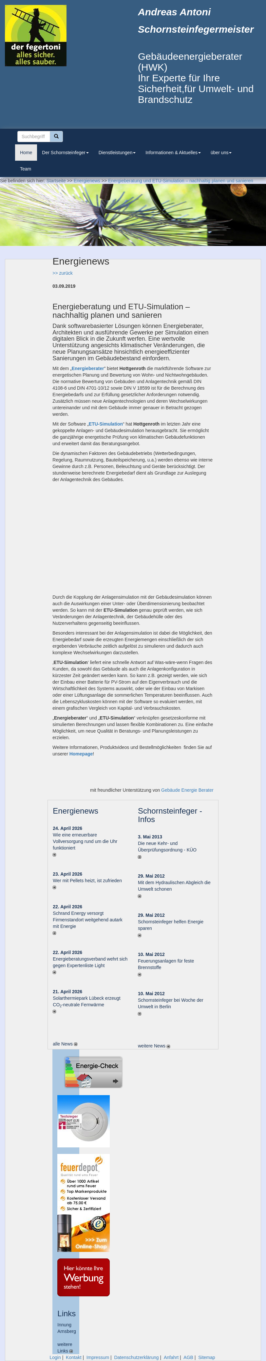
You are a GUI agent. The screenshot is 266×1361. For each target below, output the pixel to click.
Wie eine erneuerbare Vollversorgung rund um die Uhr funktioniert (85, 841)
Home (26, 152)
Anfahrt (171, 1357)
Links (66, 1313)
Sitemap (206, 1357)
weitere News (154, 1045)
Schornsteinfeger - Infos (170, 815)
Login (55, 1357)
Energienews (75, 810)
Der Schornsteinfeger (65, 152)
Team (25, 168)
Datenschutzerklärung (136, 1357)
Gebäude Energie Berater (187, 790)
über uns (221, 152)
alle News (65, 1043)
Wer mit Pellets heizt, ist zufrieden (87, 880)
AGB (188, 1357)
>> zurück (62, 273)
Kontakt (73, 1357)
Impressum (97, 1357)
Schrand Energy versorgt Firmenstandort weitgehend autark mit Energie (87, 920)
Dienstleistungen (117, 152)
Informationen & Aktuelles (173, 152)
